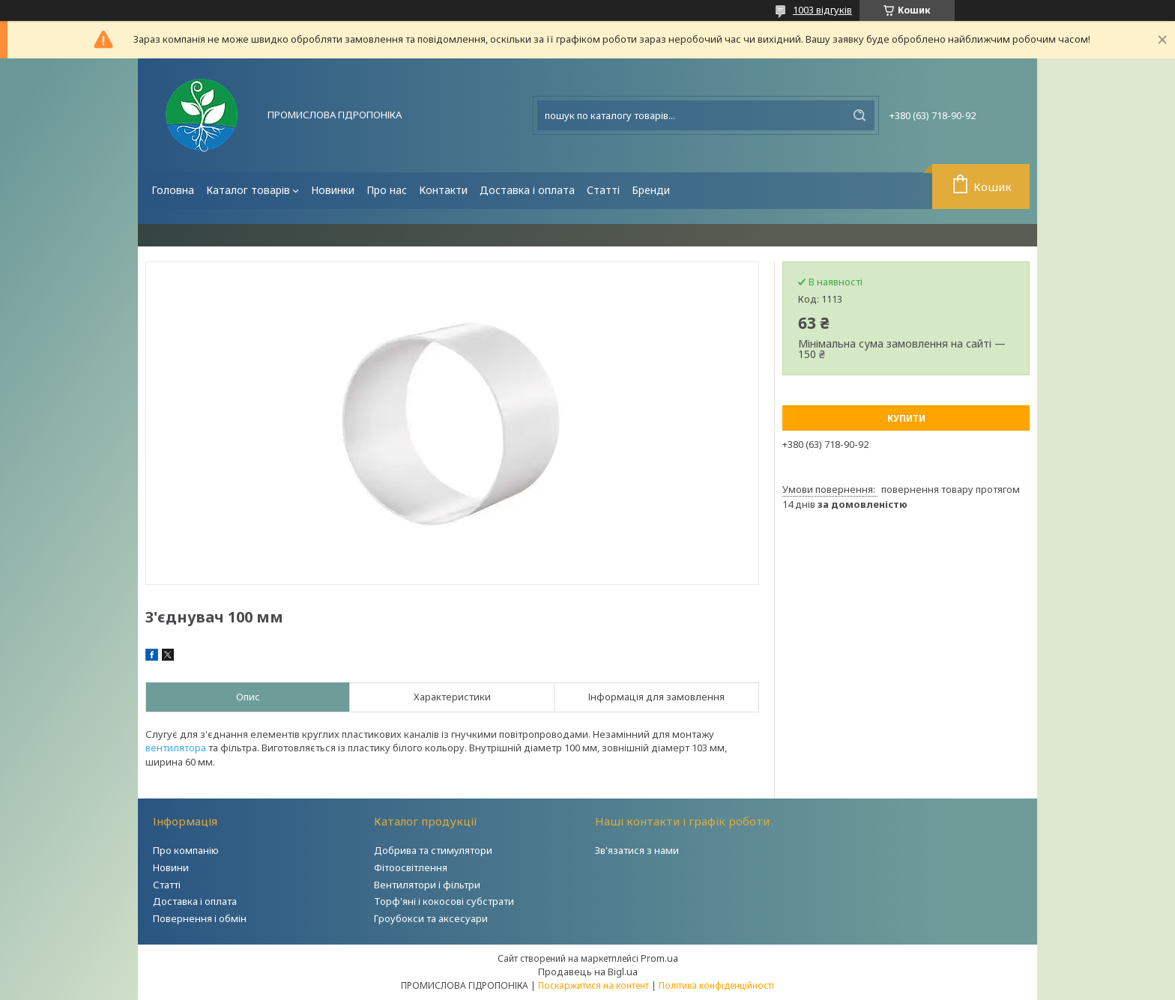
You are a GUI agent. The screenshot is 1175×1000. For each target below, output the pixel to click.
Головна (172, 190)
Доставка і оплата (527, 190)
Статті (603, 190)
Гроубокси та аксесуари (431, 918)
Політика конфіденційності (716, 985)
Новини (171, 867)
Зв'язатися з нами (637, 850)
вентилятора (175, 747)
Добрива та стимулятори (433, 850)
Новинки (332, 190)
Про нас (386, 190)
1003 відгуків (822, 9)
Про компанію (186, 850)
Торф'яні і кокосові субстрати (444, 901)
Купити (906, 418)
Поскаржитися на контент (593, 985)
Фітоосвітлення (410, 867)
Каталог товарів (248, 190)
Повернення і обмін (200, 918)
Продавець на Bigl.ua (588, 971)
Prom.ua (659, 958)
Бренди (651, 190)
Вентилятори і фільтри (427, 884)
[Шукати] (860, 115)
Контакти (443, 190)
